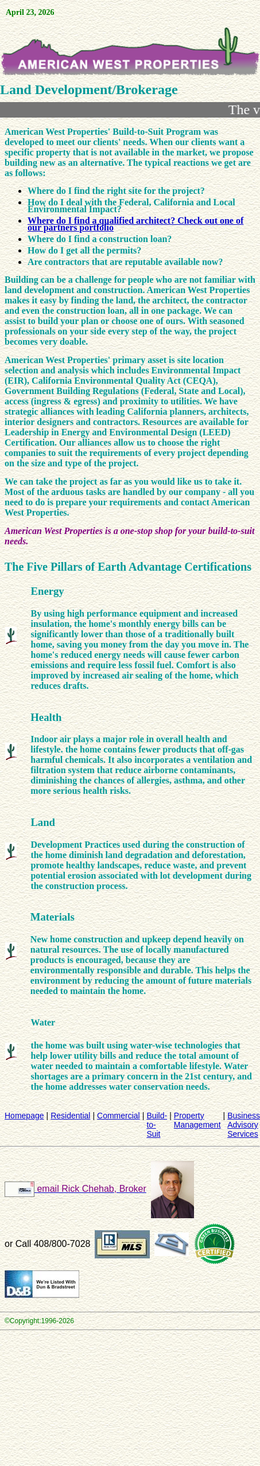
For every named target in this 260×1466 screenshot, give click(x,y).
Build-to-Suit (156, 1125)
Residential (70, 1115)
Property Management (197, 1120)
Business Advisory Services (243, 1125)
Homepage (24, 1115)
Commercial (118, 1115)
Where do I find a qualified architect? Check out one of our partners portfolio (135, 224)
